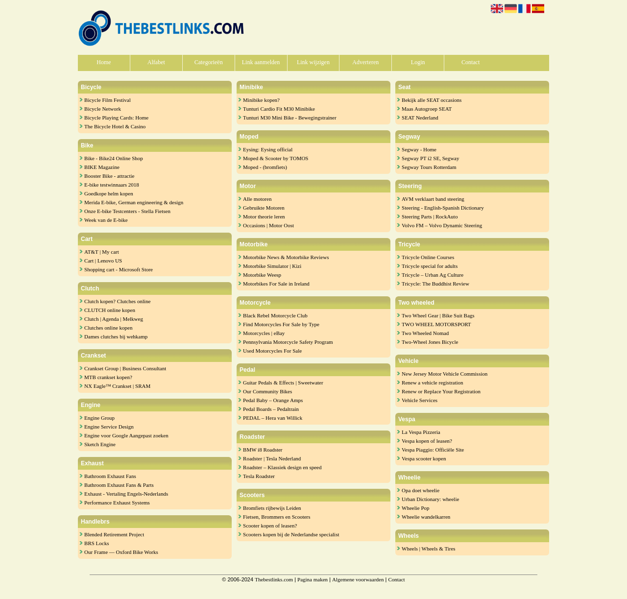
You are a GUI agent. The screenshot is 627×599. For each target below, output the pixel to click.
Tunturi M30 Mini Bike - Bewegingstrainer (290, 117)
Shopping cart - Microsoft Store (118, 269)
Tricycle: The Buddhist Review (435, 284)
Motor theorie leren (264, 216)
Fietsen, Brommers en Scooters (276, 517)
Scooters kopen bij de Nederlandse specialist (291, 534)
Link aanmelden (261, 62)
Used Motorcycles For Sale (272, 351)
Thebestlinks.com (274, 579)
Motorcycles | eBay (264, 333)
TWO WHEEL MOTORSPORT (436, 324)
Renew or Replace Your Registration (441, 391)
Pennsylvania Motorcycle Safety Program (288, 342)
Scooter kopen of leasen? (270, 525)
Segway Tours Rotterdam (429, 167)
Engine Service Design (109, 427)
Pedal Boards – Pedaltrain (271, 409)
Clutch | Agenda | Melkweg (113, 319)
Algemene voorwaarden (358, 579)
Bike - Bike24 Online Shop (113, 158)
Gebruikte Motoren (264, 208)
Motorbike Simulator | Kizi (272, 266)
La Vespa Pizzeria (421, 432)
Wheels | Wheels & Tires (429, 548)
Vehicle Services (419, 400)
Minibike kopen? (261, 100)
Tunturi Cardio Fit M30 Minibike (279, 109)
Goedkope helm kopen (108, 193)
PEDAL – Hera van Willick (272, 418)
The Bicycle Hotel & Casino (114, 126)
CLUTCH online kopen (109, 310)
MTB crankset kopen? (108, 377)
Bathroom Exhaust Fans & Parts (119, 485)
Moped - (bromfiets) (265, 167)
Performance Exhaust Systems (117, 502)
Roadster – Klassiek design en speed (282, 467)
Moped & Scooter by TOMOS (275, 158)
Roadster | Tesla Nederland (272, 458)
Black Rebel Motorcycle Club (275, 315)
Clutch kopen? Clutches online (117, 301)
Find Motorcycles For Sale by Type (281, 324)
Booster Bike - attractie (109, 176)
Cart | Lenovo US (103, 261)
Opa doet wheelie (420, 490)
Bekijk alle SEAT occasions (431, 100)
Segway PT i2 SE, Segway (430, 158)
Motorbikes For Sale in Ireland (276, 284)
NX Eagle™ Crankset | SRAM (117, 386)
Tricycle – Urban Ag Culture (432, 275)
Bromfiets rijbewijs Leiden (272, 508)
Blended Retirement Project (114, 534)
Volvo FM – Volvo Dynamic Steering (442, 225)
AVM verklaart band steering (433, 199)
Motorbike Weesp (262, 275)
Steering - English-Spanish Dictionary (443, 208)
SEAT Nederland (420, 117)
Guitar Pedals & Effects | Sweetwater (283, 382)
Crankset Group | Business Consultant (125, 368)
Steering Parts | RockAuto (430, 216)
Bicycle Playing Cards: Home (116, 117)
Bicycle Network (102, 109)
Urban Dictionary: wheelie (430, 499)
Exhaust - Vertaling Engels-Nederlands (126, 494)
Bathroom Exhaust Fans (110, 476)
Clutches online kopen (108, 328)
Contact (470, 62)
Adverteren (365, 62)
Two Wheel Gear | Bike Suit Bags (438, 315)
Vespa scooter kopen (424, 458)
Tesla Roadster (259, 476)
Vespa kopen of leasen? (427, 441)
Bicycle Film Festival (107, 100)
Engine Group (99, 418)
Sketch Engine (100, 444)
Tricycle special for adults (430, 266)
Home (103, 62)
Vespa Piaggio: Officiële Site (433, 450)
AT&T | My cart (101, 252)
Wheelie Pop (416, 508)
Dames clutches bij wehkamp (115, 336)
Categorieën (208, 62)
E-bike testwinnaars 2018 (111, 185)
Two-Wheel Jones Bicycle (430, 342)
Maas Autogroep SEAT (427, 109)
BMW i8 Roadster (262, 450)
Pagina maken (312, 579)
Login (418, 62)
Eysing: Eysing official (267, 149)
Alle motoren (257, 199)
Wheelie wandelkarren (426, 517)
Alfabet (156, 62)
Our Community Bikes (267, 391)
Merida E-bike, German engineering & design (133, 202)
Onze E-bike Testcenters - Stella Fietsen (127, 211)
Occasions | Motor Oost (268, 225)
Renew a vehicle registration (432, 382)
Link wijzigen (313, 62)
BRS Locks (96, 543)
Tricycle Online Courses (428, 257)
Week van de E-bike (106, 220)
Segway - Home (419, 149)
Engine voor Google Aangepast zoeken (126, 435)
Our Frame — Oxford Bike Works (121, 552)
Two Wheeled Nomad (425, 333)
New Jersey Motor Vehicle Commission (444, 374)
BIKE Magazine (102, 167)
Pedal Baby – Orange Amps (273, 400)
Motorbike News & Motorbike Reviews (286, 257)
